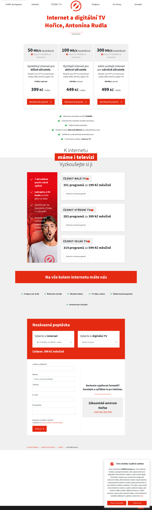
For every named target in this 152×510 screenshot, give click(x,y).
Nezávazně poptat (40, 101)
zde (141, 496)
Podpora (95, 4)
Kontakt (138, 4)
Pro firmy (117, 4)
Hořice (60, 447)
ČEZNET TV (56, 4)
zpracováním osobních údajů (52, 423)
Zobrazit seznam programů (76, 194)
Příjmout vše (137, 503)
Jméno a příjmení (39, 364)
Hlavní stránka (32, 447)
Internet (35, 4)
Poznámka (36, 405)
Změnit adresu (76, 34)
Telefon (35, 384)
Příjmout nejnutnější (116, 503)
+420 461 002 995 (103, 412)
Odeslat (39, 429)
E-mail (35, 395)
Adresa (35, 374)
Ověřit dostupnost (14, 4)
